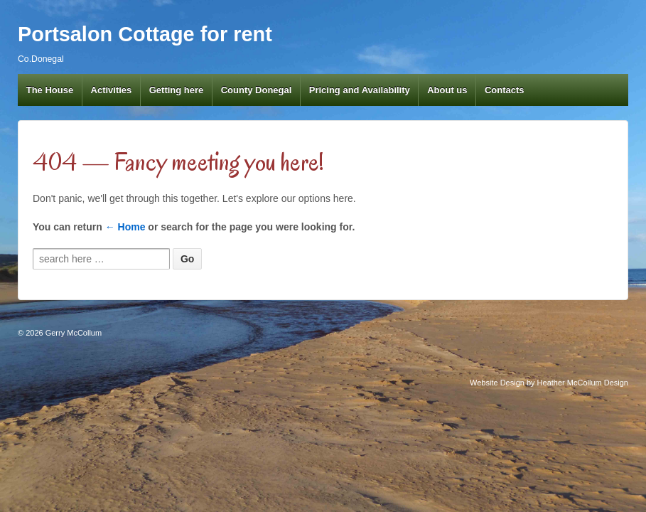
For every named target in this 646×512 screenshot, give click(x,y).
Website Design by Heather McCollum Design (549, 382)
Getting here (176, 90)
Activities (111, 90)
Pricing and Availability (359, 90)
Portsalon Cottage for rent (145, 34)
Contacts (504, 90)
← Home (125, 227)
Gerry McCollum (72, 333)
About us (447, 90)
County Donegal (256, 90)
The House (49, 90)
